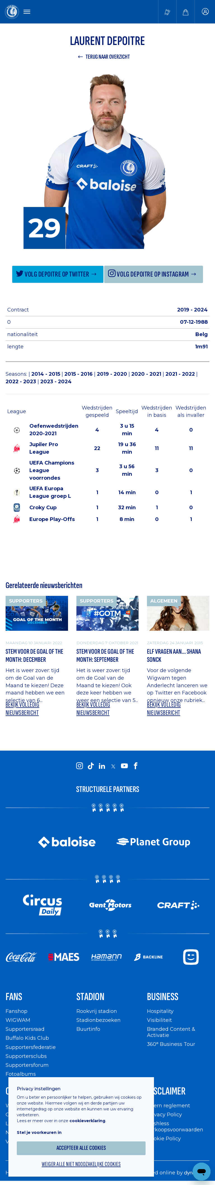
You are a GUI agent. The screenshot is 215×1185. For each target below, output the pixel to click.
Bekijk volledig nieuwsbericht (22, 709)
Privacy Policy (164, 1114)
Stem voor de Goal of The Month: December (34, 656)
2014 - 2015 (46, 374)
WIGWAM (18, 1020)
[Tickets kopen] (167, 11)
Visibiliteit (159, 1020)
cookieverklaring (87, 1120)
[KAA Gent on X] (113, 766)
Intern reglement (168, 1105)
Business (162, 996)
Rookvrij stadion (96, 1011)
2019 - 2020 (112, 374)
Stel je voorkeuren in (39, 1132)
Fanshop (16, 1011)
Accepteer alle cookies (81, 1148)
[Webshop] (186, 11)
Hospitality (160, 1011)
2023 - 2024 (56, 381)
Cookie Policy (164, 1138)
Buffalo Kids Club (27, 1038)
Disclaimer (166, 1091)
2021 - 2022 (180, 374)
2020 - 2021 (147, 374)
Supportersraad (25, 1029)
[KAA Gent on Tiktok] (91, 766)
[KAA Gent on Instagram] (79, 766)
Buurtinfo (88, 1029)
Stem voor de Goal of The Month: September (105, 656)
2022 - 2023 (22, 381)
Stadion (90, 996)
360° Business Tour (171, 1044)
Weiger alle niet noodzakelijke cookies (81, 1164)
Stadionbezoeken (98, 1020)
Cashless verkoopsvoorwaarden (175, 1126)
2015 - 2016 (79, 374)
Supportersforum (27, 1065)
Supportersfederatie (31, 1047)
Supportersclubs (26, 1056)
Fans (14, 996)
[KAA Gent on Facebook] (135, 766)
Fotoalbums (21, 1074)
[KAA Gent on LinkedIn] (102, 766)
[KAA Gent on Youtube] (124, 766)
